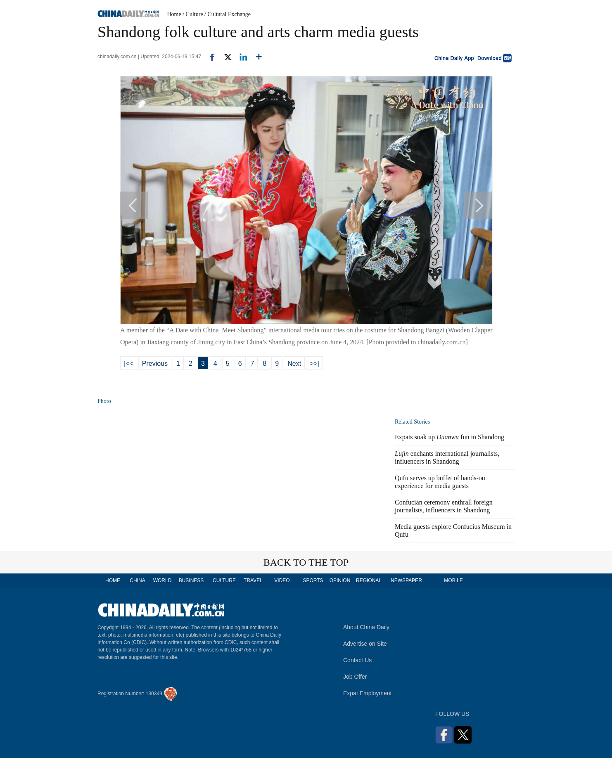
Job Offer (355, 676)
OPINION (340, 580)
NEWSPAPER (406, 580)
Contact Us (357, 660)
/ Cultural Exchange (227, 14)
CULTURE (224, 580)
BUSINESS (191, 580)
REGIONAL (369, 580)
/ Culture (193, 14)
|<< (128, 363)
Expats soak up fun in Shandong (449, 437)
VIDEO (281, 580)
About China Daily (366, 627)
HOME (112, 580)
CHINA (137, 580)
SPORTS (313, 580)
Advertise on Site (365, 643)
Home (174, 14)
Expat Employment (367, 693)
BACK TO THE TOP (306, 562)
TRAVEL (253, 580)
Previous (155, 363)
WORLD (162, 580)
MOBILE (453, 580)
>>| (314, 363)
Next (294, 363)
